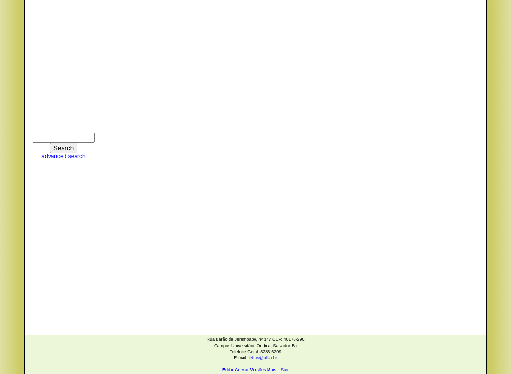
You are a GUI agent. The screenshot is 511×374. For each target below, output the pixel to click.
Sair (285, 369)
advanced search (63, 156)
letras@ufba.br (263, 357)
